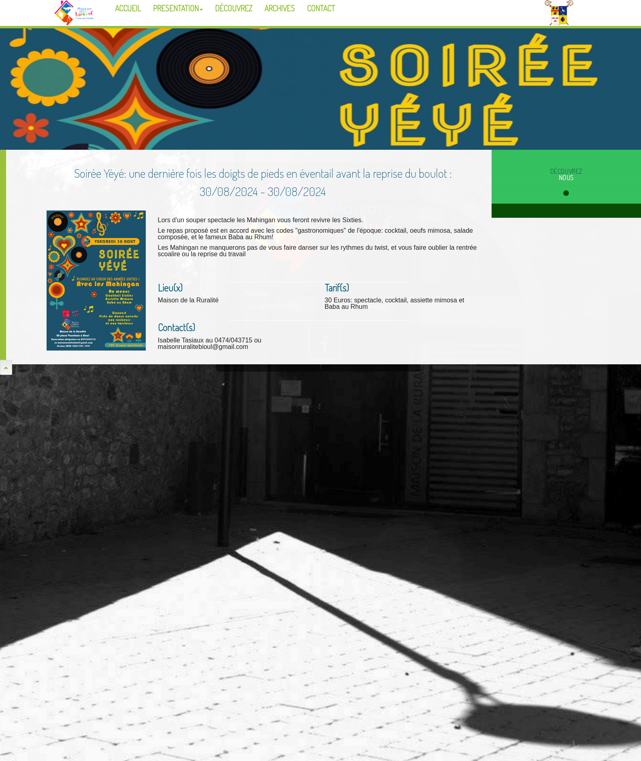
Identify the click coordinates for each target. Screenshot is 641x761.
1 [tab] (566, 193)
